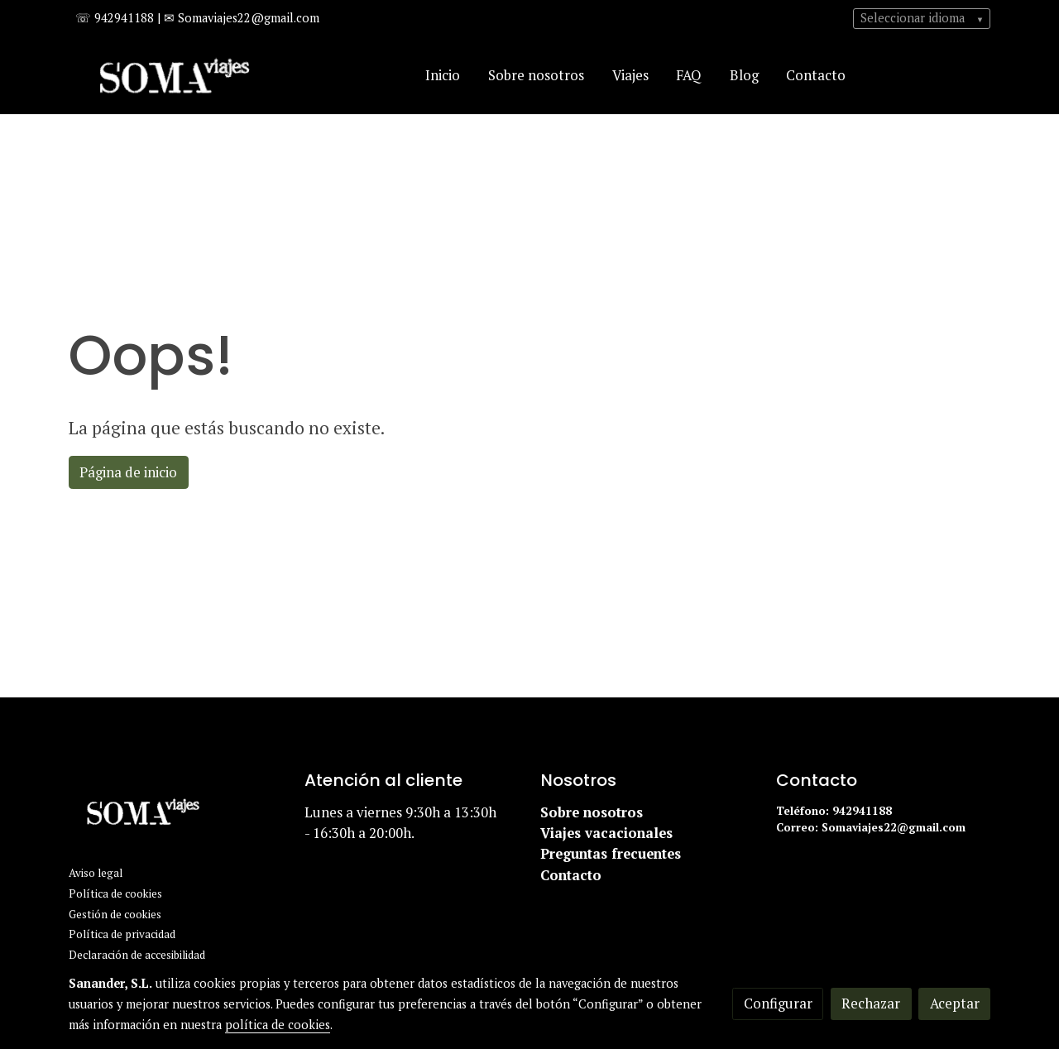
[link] (174, 76)
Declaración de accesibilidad (137, 954)
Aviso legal (95, 872)
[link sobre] (176, 815)
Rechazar (870, 1003)
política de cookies (277, 1024)
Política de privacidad (122, 934)
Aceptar (955, 1003)
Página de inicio (128, 472)
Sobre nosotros (593, 812)
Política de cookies (115, 893)
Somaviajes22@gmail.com (895, 827)
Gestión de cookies (115, 914)
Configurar (778, 1003)
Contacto (570, 875)
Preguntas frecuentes (610, 854)
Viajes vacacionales (606, 833)
